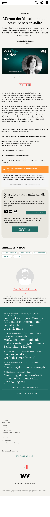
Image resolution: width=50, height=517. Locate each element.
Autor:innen (7, 427)
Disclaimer (6, 425)
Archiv (17, 256)
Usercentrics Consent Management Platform (28, 184)
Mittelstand (25, 253)
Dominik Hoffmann (27, 41)
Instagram (19, 160)
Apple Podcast (6, 211)
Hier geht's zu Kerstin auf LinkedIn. (13, 150)
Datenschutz (7, 430)
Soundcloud (10, 211)
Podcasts (7, 256)
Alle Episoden (36, 213)
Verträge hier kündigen (11, 443)
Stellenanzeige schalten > (25, 393)
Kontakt (5, 420)
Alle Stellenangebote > (25, 387)
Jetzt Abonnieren (25, 456)
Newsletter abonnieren (25, 229)
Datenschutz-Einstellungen (13, 433)
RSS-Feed (5, 438)
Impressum (6, 422)
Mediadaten (6, 440)
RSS (15, 211)
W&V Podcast (39, 253)
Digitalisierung (9, 253)
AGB (3, 435)
